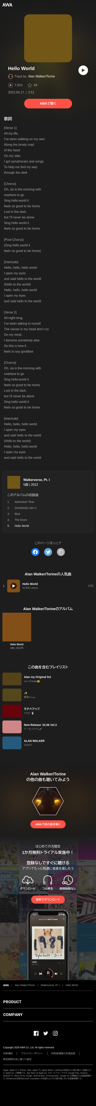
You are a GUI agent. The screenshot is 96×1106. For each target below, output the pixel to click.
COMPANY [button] (13, 1014)
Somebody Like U (26, 507)
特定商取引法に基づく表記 (17, 1059)
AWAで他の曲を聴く (48, 824)
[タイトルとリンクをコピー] (61, 552)
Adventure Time (24, 501)
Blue (17, 513)
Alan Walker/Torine (41, 76)
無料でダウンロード (48, 899)
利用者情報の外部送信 (63, 1053)
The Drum (21, 519)
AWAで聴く (48, 103)
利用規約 (8, 1053)
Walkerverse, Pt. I (36, 480)
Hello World (16, 644)
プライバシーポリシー (32, 1053)
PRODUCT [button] (12, 1001)
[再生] (83, 70)
